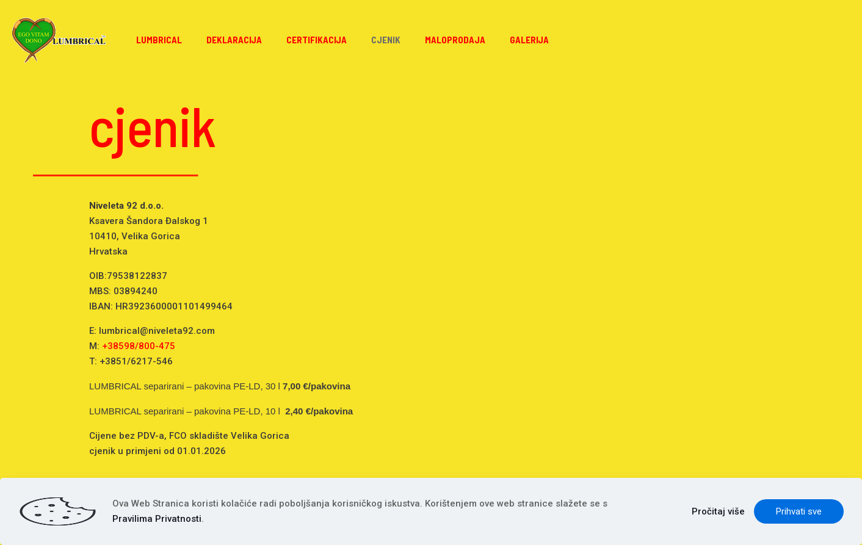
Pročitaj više (718, 511)
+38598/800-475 (138, 346)
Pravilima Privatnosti (156, 518)
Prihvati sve (799, 511)
